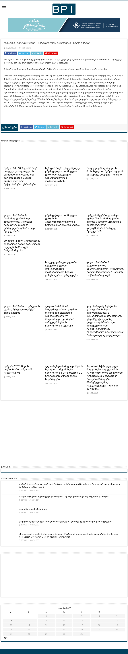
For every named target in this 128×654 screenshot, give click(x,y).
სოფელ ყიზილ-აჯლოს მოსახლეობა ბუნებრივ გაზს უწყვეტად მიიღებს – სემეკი (105, 171)
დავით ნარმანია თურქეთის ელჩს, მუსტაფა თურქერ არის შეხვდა (22, 309)
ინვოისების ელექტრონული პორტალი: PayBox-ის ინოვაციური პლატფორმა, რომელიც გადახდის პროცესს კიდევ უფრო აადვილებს (68, 535)
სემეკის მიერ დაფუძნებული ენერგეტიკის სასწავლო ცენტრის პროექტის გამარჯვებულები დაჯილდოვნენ (63, 175)
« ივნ (5, 638)
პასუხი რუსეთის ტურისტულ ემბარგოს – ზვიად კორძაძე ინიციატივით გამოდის (64, 496)
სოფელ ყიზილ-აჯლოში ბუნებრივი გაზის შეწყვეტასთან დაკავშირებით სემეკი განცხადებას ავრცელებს (61, 269)
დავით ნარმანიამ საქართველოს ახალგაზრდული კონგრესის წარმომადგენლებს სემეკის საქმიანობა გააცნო (105, 269)
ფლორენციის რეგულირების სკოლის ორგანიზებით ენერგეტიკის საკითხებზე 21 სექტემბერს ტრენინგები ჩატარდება (64, 373)
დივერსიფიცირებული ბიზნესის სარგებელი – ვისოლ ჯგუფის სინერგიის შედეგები (65, 521)
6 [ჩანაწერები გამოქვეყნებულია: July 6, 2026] (11, 620)
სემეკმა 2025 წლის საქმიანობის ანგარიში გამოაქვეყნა (18, 369)
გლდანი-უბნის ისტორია (33, 509)
